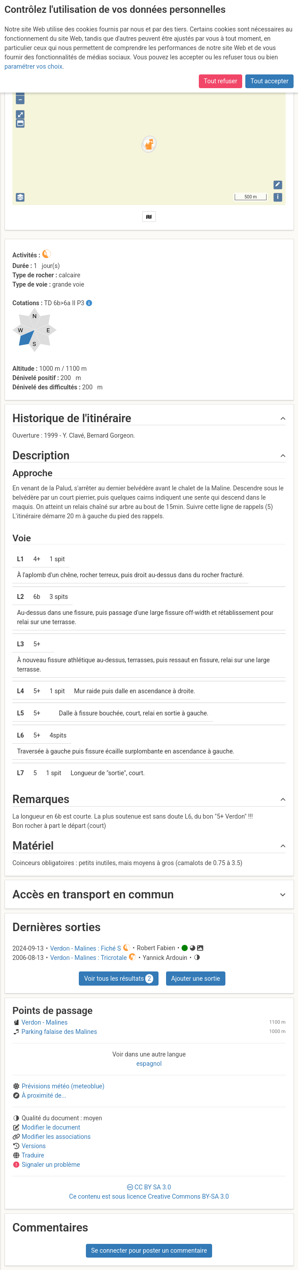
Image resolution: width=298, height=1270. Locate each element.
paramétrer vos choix (33, 66)
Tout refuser (220, 81)
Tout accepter (270, 81)
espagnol (149, 1063)
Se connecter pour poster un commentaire (149, 1250)
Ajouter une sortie (195, 978)
